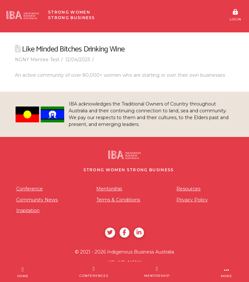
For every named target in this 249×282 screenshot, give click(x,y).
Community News (37, 200)
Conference (29, 189)
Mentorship (109, 189)
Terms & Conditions (118, 200)
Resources (188, 189)
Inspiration (28, 210)
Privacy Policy (192, 200)
